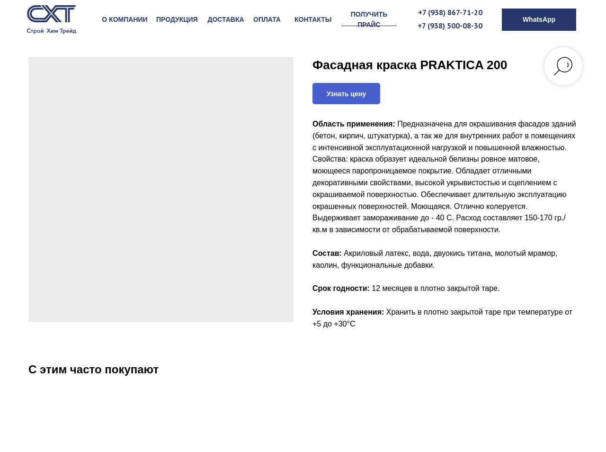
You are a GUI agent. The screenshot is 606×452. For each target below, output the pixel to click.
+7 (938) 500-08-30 (450, 25)
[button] (369, 20)
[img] (51, 19)
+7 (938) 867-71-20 (450, 12)
